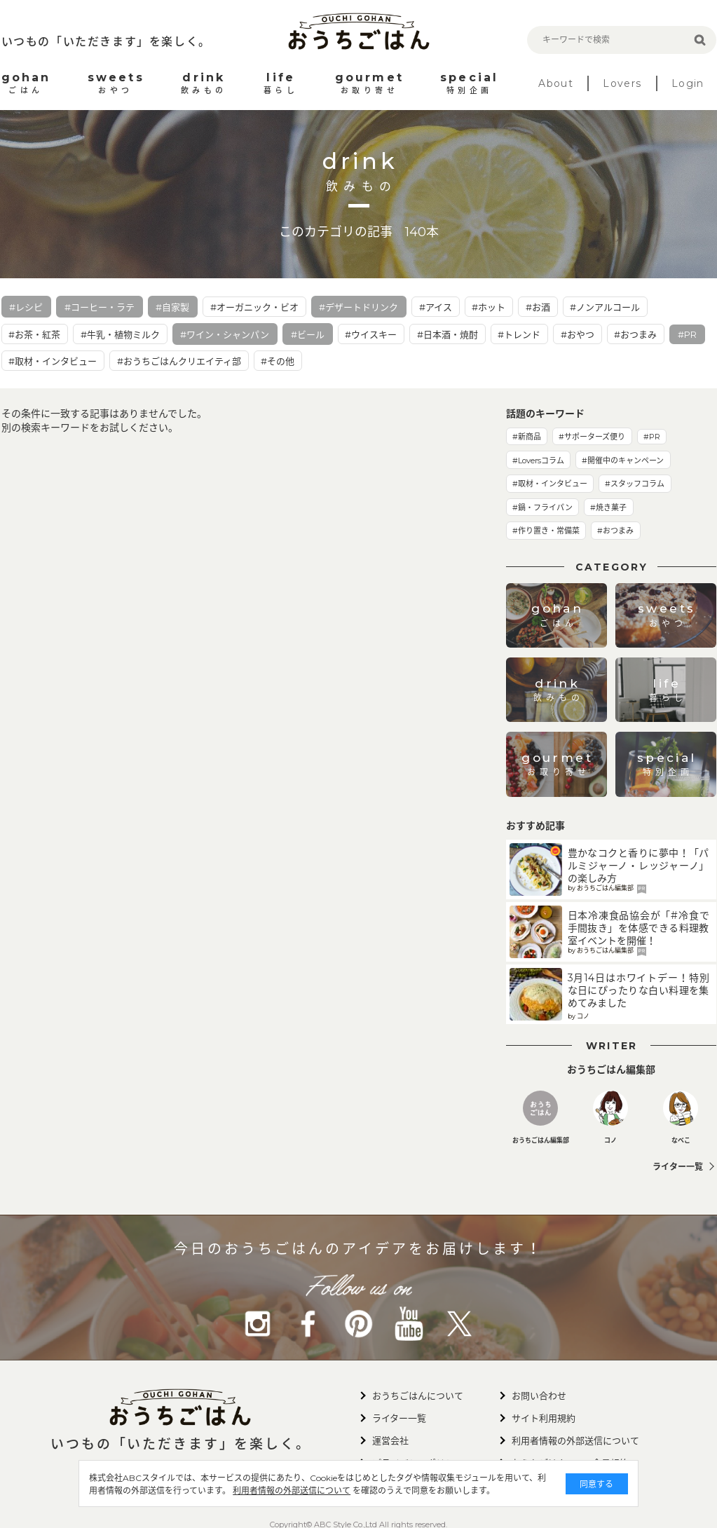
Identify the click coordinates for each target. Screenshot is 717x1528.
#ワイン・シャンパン (224, 334)
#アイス (435, 307)
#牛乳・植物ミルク (120, 334)
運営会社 (390, 1440)
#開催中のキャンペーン (623, 460)
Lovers (622, 83)
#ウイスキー (371, 334)
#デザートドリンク (358, 307)
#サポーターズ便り (592, 437)
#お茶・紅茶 (34, 334)
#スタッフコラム (634, 484)
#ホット (488, 307)
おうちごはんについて (417, 1395)
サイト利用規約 (543, 1418)
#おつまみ (635, 334)
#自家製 (172, 307)
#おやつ (577, 334)
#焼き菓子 (608, 507)
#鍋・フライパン (542, 507)
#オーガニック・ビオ (254, 307)
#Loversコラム (538, 460)
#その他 (277, 361)
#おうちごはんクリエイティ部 (179, 361)
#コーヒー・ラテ (99, 307)
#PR (687, 334)
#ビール (308, 334)
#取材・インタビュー (52, 361)
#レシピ (26, 307)
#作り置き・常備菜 (546, 531)
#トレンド (519, 334)
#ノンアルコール (605, 307)
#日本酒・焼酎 (447, 334)
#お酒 (538, 307)
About (555, 83)
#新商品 (526, 437)
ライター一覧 (678, 1166)
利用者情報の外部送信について (301, 1490)
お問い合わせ (539, 1395)
